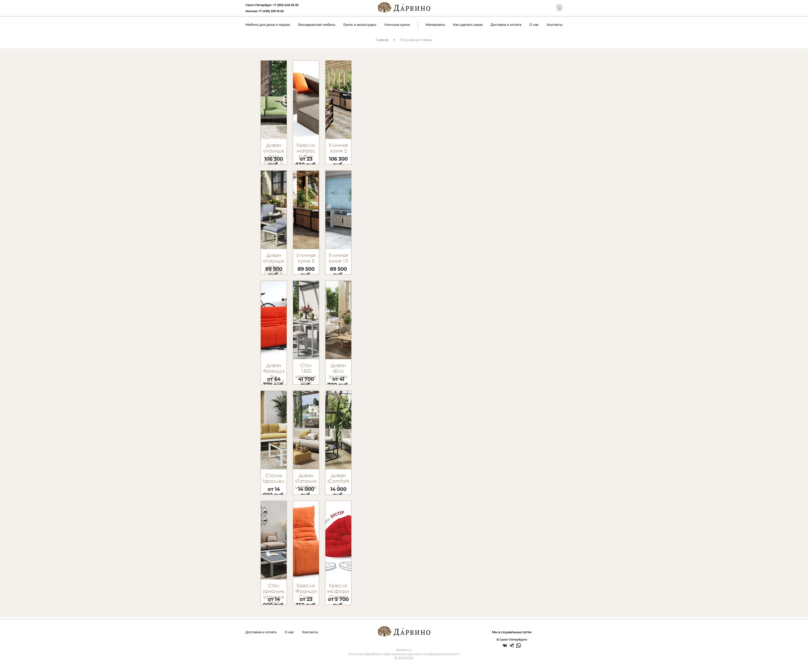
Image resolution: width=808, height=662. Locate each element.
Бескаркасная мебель (316, 25)
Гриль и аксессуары (359, 25)
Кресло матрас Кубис (306, 150)
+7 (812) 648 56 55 (285, 5)
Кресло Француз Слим (306, 591)
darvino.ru (404, 650)
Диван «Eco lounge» (338, 370)
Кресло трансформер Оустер (338, 591)
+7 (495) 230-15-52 (271, 11)
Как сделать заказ (468, 25)
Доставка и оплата (505, 25)
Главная (382, 40)
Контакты (555, 25)
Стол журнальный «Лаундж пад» (274, 594)
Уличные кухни (397, 25)
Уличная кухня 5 (306, 258)
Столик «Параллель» (274, 478)
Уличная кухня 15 (338, 258)
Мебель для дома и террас (267, 25)
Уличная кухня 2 (338, 148)
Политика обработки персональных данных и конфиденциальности (404, 654)
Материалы (435, 25)
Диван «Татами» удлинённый (306, 481)
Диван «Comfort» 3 (338, 481)
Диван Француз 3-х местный (273, 373)
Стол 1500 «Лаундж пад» (306, 373)
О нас (534, 25)
